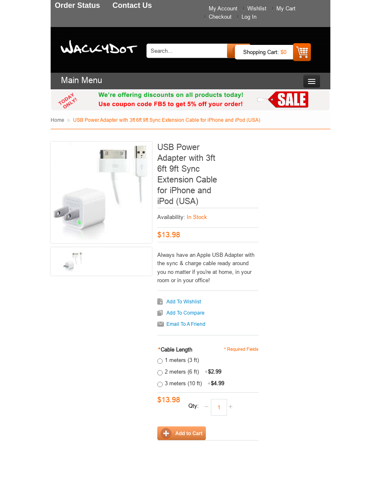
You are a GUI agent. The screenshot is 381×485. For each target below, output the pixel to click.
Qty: (193, 405)
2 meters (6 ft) (193, 371)
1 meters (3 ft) (182, 360)
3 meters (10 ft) (194, 383)
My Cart (286, 8)
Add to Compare (185, 313)
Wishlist (256, 8)
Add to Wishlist (183, 301)
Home (57, 120)
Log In (249, 16)
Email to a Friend (185, 324)
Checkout (220, 16)
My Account (223, 8)
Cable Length (174, 349)
